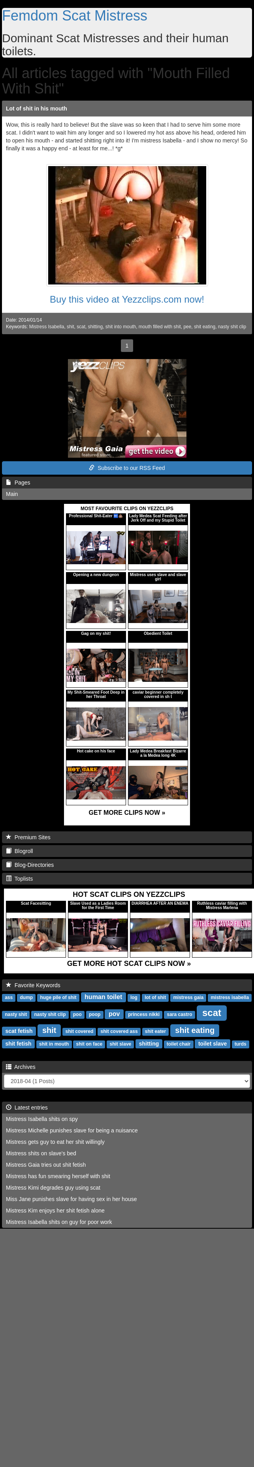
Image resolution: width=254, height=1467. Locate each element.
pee (187, 326)
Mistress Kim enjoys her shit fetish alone (55, 1210)
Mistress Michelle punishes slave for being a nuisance (72, 1130)
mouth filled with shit (160, 326)
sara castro (179, 1014)
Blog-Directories (30, 865)
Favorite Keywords (33, 985)
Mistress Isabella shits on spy (42, 1119)
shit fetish (18, 1043)
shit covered (80, 1031)
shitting (95, 326)
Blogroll (19, 851)
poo (77, 1014)
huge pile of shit (58, 997)
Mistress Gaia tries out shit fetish (46, 1165)
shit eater (155, 1031)
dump (26, 997)
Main (12, 494)
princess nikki (144, 1014)
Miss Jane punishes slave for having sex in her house (71, 1199)
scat (81, 326)
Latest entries (27, 1107)
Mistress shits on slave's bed (41, 1153)
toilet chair (179, 1044)
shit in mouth (54, 1044)
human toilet (103, 997)
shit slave (121, 1044)
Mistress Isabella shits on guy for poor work (59, 1222)
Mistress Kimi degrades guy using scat (53, 1187)
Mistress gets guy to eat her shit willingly (55, 1142)
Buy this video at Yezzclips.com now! (127, 299)
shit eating (204, 326)
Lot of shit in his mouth (36, 108)
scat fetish (18, 1031)
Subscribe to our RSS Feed (127, 468)
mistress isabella (230, 997)
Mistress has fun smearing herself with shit (58, 1176)
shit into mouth (120, 326)
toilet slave (212, 1043)
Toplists (19, 879)
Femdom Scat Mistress (74, 15)
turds (240, 1044)
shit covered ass (119, 1031)
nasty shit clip (232, 326)
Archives (21, 1067)
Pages (18, 482)
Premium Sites (28, 837)
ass (9, 997)
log (133, 997)
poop (94, 1014)
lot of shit (155, 997)
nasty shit (16, 1014)
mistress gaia (188, 997)
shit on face (89, 1044)
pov (114, 1013)
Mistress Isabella (46, 326)
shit (70, 326)
